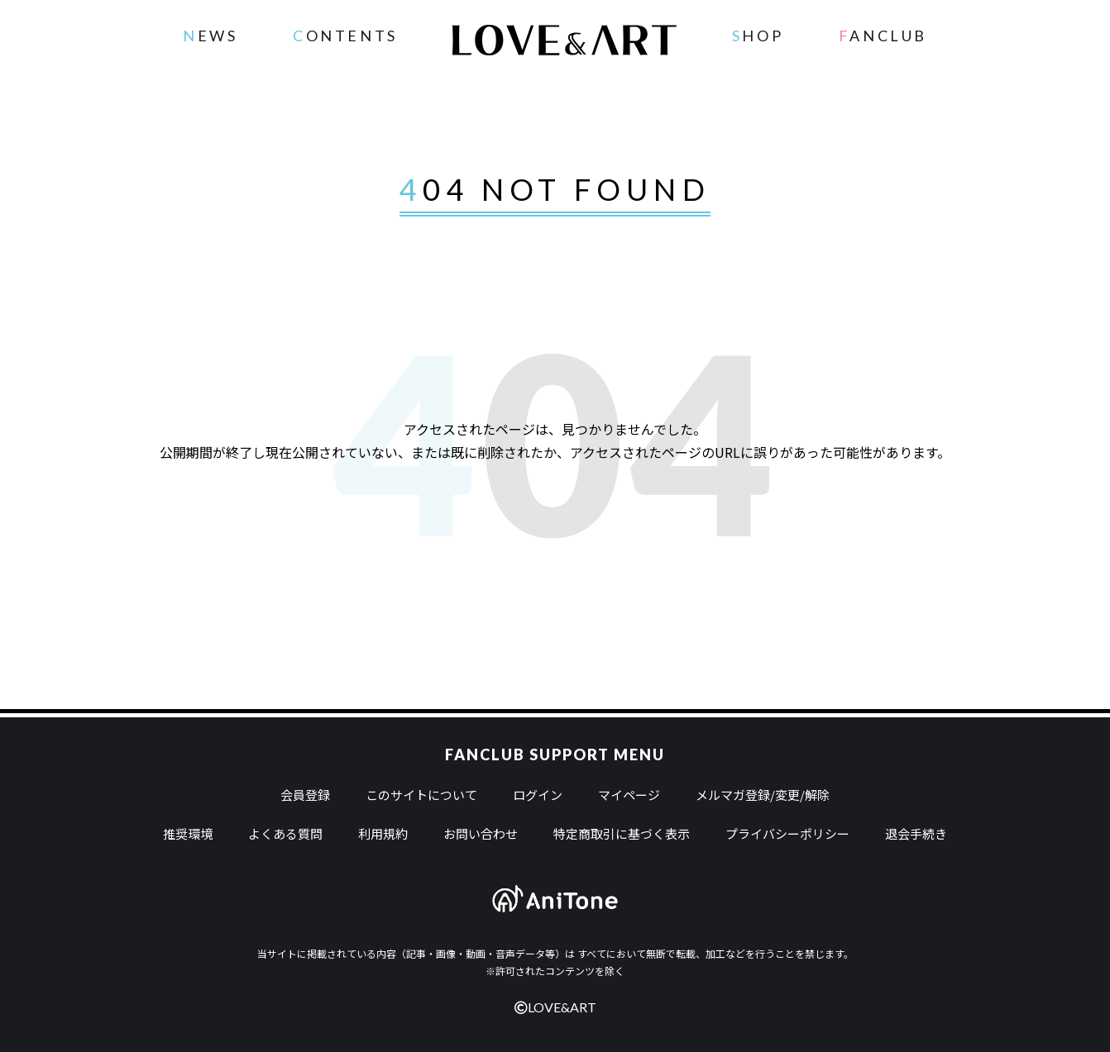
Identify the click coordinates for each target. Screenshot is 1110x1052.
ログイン (537, 794)
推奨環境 (188, 833)
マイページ (629, 794)
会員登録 (305, 794)
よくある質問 (285, 833)
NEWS (210, 35)
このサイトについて (421, 794)
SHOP (757, 35)
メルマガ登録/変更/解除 (763, 794)
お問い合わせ (480, 833)
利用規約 (383, 833)
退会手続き (916, 833)
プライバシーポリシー (787, 833)
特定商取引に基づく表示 (621, 833)
